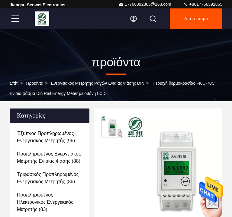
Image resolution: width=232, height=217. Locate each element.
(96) (46, 137)
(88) (49, 157)
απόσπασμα (196, 18)
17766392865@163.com (145, 4)
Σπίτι (14, 83)
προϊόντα (34, 83)
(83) (45, 202)
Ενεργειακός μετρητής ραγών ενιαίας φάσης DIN (97, 83)
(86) (48, 178)
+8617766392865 (202, 4)
